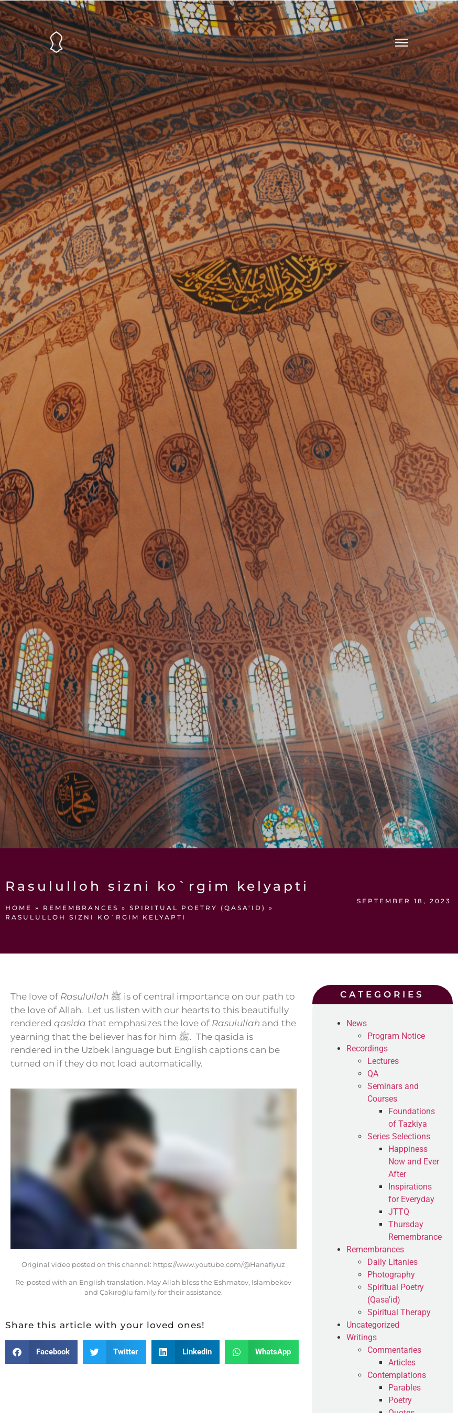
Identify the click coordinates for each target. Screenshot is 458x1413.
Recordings (367, 1048)
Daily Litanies (392, 1262)
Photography (391, 1275)
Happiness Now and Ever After (413, 1161)
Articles (402, 1362)
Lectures (383, 1061)
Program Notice (396, 1036)
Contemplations (396, 1375)
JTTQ (398, 1212)
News (356, 1023)
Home (18, 908)
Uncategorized (372, 1325)
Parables (404, 1388)
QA (372, 1074)
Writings (361, 1337)
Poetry (400, 1400)
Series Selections (398, 1136)
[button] (41, 1352)
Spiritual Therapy (399, 1312)
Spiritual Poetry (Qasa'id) (197, 908)
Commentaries (394, 1350)
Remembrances (80, 908)
